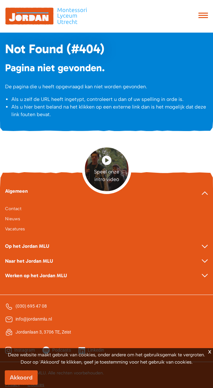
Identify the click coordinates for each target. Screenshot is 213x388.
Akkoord (21, 377)
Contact (13, 208)
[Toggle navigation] (203, 16)
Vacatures (15, 229)
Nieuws (12, 219)
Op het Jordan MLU (27, 246)
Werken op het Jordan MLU (36, 275)
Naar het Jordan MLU (29, 261)
